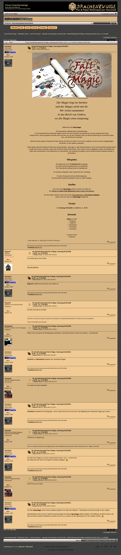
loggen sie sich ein (11, 17)
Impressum (21, 546)
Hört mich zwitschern (32, 267)
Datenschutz (29, 546)
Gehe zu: (78, 540)
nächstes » (114, 37)
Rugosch (7, 251)
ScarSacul (7, 46)
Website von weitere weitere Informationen (73, 191)
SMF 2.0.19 (48, 546)
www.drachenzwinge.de (12, 7)
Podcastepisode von (85, 195)
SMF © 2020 (55, 546)
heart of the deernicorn (83, 98)
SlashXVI (7, 303)
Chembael (7, 378)
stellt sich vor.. (35, 247)
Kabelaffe (7, 430)
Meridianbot (8, 326)
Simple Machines (64, 546)
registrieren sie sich (23, 17)
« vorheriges (106, 37)
